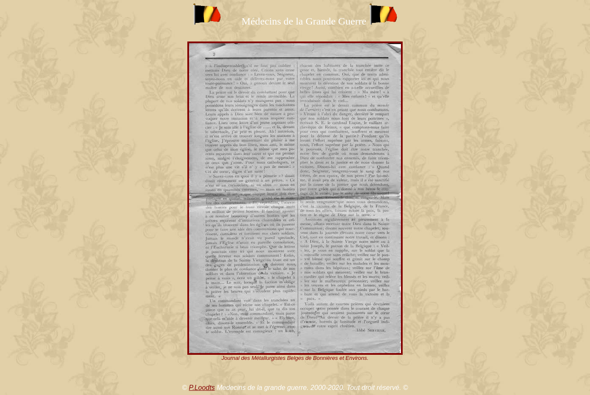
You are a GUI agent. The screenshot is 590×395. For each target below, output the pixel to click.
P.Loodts (202, 387)
